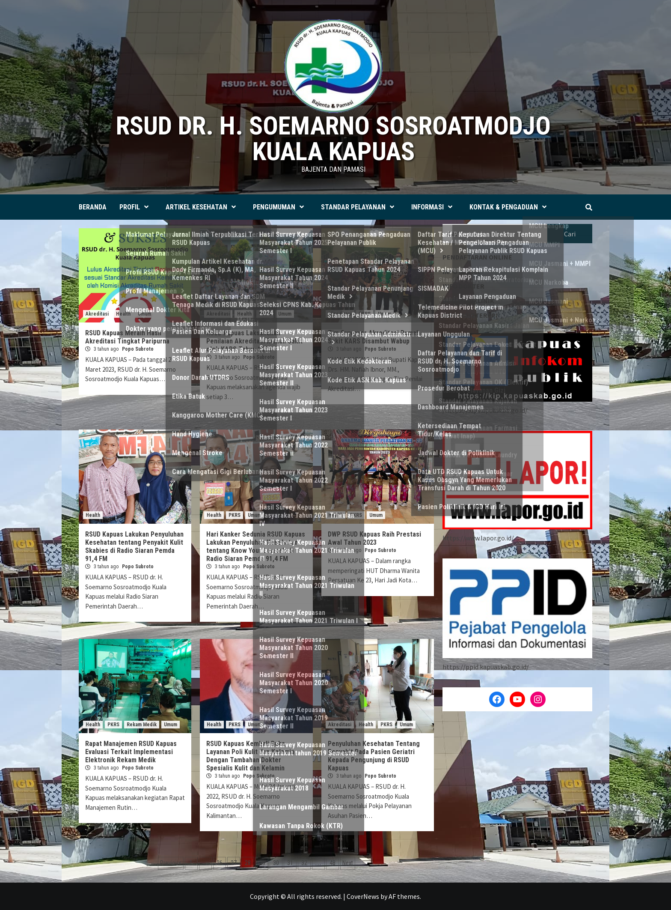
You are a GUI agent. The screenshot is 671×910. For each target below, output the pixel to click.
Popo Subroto (138, 349)
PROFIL (136, 207)
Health (123, 314)
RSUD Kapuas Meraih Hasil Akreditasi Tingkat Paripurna (127, 337)
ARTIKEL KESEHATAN (203, 207)
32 (304, 862)
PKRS (265, 314)
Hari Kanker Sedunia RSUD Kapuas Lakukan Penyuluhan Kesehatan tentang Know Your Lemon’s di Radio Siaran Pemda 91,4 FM (255, 546)
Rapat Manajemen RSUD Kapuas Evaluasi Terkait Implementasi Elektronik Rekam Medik (131, 752)
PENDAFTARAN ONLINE (477, 257)
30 (276, 862)
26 (220, 862)
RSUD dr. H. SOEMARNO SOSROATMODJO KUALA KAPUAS (333, 138)
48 (333, 862)
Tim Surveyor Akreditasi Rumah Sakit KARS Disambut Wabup (374, 337)
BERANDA (93, 207)
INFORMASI (434, 207)
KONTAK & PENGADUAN (510, 207)
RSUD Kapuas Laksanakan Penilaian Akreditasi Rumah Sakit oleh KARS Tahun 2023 (254, 341)
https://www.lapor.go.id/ (478, 538)
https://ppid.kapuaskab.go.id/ (485, 666)
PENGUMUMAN (280, 207)
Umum (144, 314)
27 (234, 862)
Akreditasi (97, 314)
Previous (170, 862)
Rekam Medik (142, 725)
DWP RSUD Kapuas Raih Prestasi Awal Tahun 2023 (374, 538)
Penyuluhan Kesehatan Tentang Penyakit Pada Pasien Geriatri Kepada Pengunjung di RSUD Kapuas (374, 756)
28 (248, 862)
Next (347, 862)
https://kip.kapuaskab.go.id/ (486, 410)
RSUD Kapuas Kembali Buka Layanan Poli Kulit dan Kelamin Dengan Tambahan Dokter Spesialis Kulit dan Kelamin (250, 756)
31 (290, 862)
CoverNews (363, 896)
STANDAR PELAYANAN (359, 207)
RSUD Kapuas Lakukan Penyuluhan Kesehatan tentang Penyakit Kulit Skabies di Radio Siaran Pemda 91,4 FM (134, 546)
